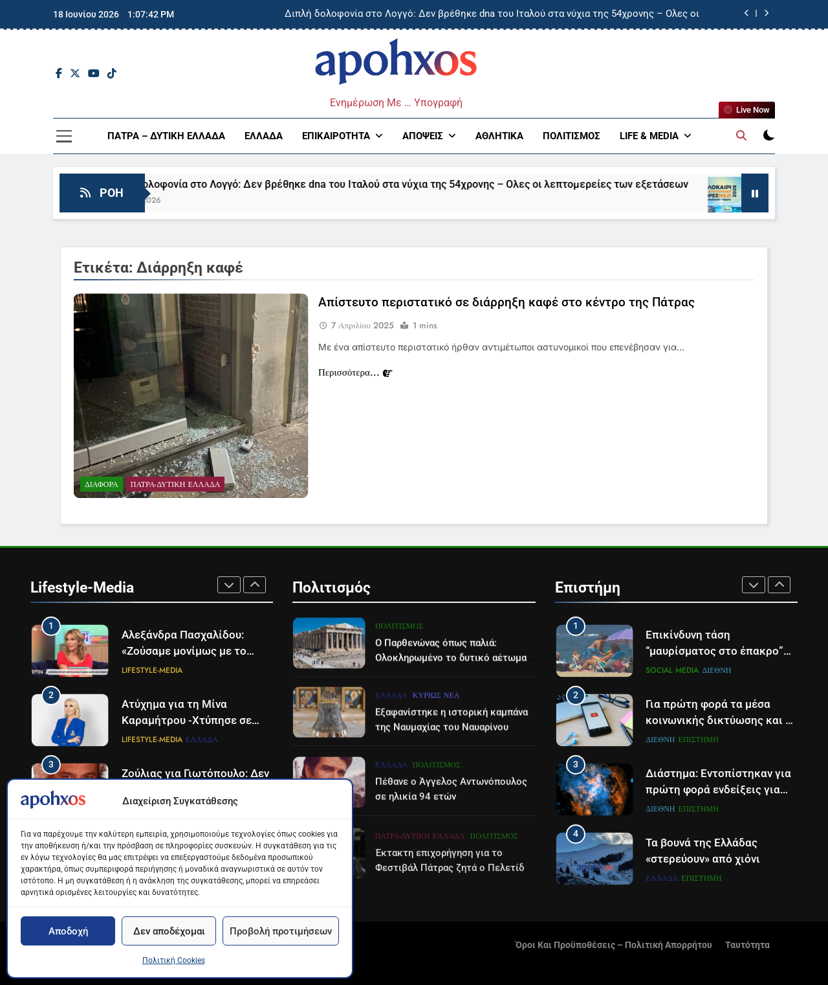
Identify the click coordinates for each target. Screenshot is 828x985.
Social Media (672, 670)
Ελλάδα (264, 136)
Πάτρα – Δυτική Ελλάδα (166, 136)
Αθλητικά (499, 136)
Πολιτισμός (571, 136)
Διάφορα (101, 486)
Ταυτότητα (747, 945)
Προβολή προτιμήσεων (281, 931)
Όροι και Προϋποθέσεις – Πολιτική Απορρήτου (614, 945)
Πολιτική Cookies (173, 960)
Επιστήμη (699, 739)
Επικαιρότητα (336, 136)
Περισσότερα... (355, 374)
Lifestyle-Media (152, 670)
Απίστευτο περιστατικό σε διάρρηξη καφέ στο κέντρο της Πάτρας (506, 303)
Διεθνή (716, 670)
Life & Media (649, 136)
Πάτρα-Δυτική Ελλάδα (176, 486)
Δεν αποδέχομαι (169, 931)
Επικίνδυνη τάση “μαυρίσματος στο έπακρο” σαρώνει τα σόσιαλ (714, 651)
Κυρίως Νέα (436, 754)
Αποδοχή (68, 931)
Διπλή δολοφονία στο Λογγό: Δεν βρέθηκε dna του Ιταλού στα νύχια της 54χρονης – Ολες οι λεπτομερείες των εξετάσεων (492, 14)
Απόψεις (422, 136)
